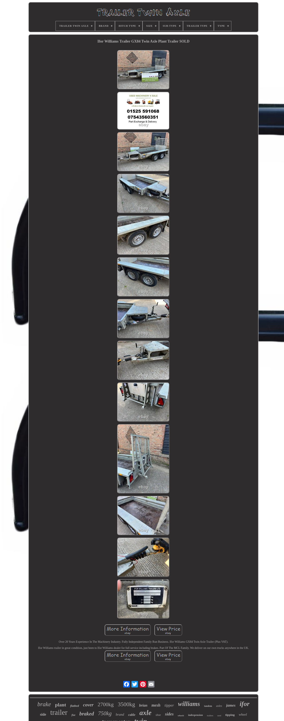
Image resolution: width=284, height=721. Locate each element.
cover (88, 704)
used (219, 715)
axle (145, 712)
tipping (230, 714)
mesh (156, 705)
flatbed (74, 705)
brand (120, 714)
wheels (181, 715)
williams (189, 703)
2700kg (106, 704)
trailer (58, 712)
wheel (243, 714)
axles (219, 705)
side (43, 714)
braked (86, 713)
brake (44, 704)
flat (73, 714)
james (230, 705)
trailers (210, 715)
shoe (158, 714)
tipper (169, 705)
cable (131, 714)
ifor (244, 703)
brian (143, 705)
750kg (105, 713)
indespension (195, 714)
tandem (208, 706)
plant (60, 704)
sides (169, 714)
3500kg (126, 704)
